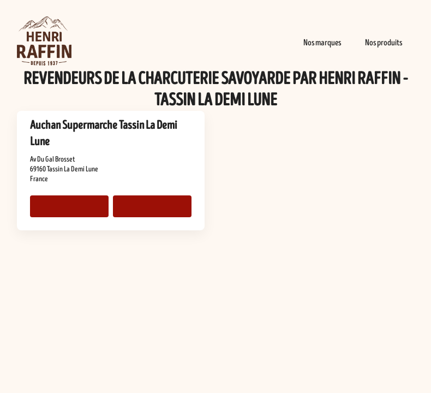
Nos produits (383, 42)
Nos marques (322, 42)
